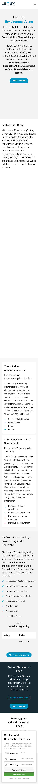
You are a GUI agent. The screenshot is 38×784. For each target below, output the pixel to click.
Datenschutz (25, 778)
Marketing (14, 765)
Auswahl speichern (19, 770)
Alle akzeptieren (19, 774)
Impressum (17, 778)
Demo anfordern (19, 81)
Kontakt (11, 778)
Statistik (13, 759)
